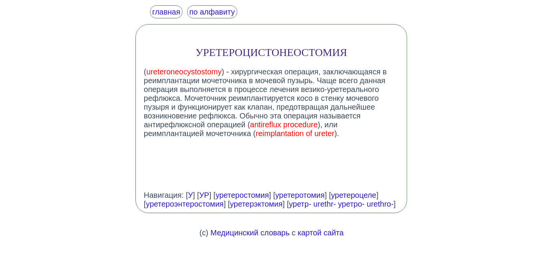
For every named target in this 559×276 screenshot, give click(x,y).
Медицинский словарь (250, 232)
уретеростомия (242, 195)
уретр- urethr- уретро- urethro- (341, 204)
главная (166, 12)
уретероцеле (353, 195)
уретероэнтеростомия (184, 204)
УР (204, 195)
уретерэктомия (256, 204)
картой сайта (321, 232)
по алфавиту (212, 12)
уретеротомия (300, 195)
